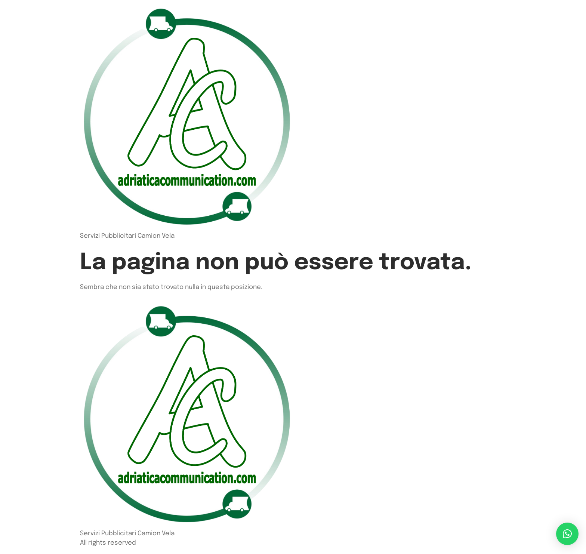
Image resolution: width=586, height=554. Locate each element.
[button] (567, 534)
